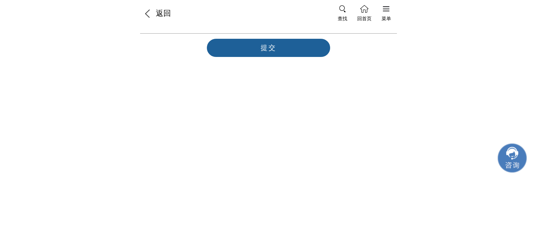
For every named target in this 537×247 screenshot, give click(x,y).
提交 (268, 47)
